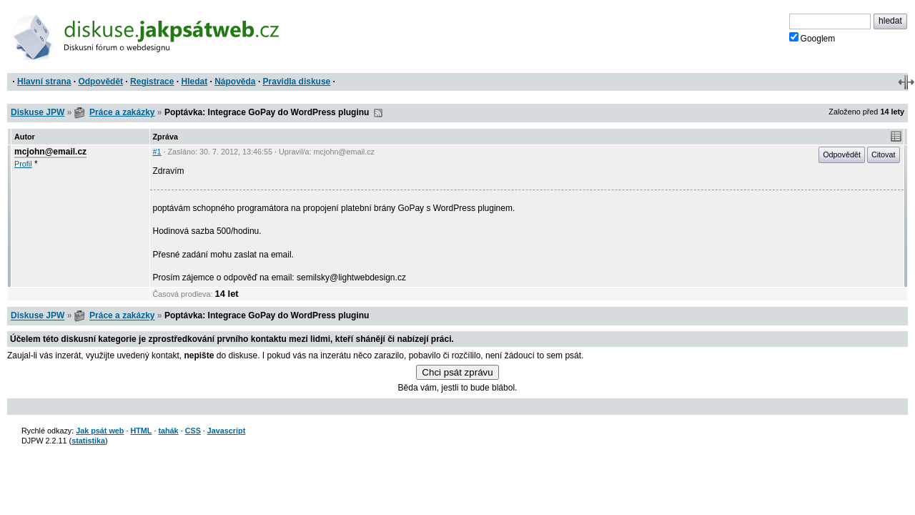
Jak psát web (100, 430)
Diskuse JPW (37, 112)
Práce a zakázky (121, 112)
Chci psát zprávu (457, 372)
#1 (157, 151)
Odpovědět (100, 82)
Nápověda (234, 82)
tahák (168, 430)
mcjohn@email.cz (50, 152)
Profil (23, 164)
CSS (193, 430)
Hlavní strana (44, 82)
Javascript (226, 430)
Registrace (152, 82)
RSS (378, 113)
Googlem (812, 38)
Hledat (194, 82)
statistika (88, 440)
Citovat (883, 154)
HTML (141, 430)
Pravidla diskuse (297, 82)
